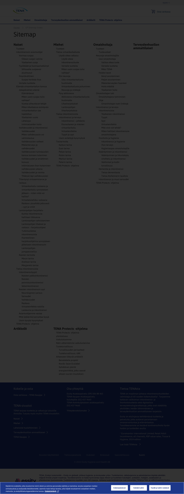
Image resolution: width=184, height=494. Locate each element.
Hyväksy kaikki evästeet (160, 488)
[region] (92, 488)
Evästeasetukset (119, 488)
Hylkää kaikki (138, 488)
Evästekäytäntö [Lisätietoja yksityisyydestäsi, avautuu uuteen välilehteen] (52, 491)
